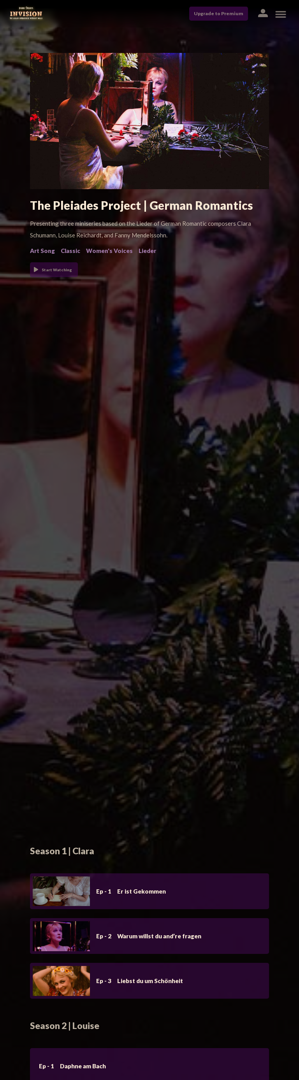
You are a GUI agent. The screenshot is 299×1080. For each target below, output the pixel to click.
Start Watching (57, 269)
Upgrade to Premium (218, 13)
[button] (262, 14)
